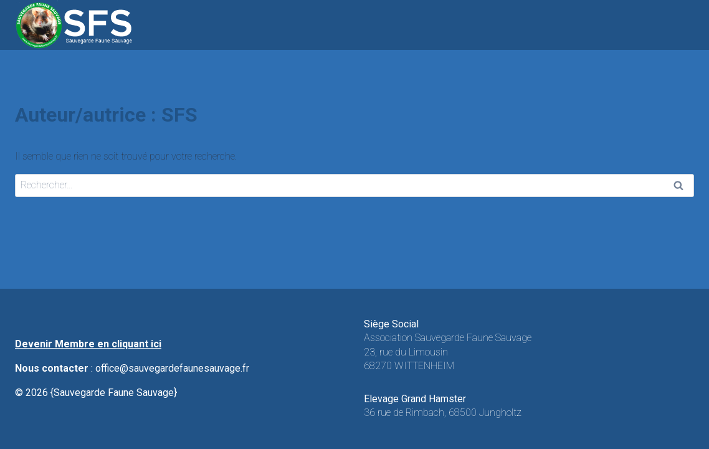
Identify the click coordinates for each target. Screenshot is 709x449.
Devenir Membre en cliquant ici (88, 344)
